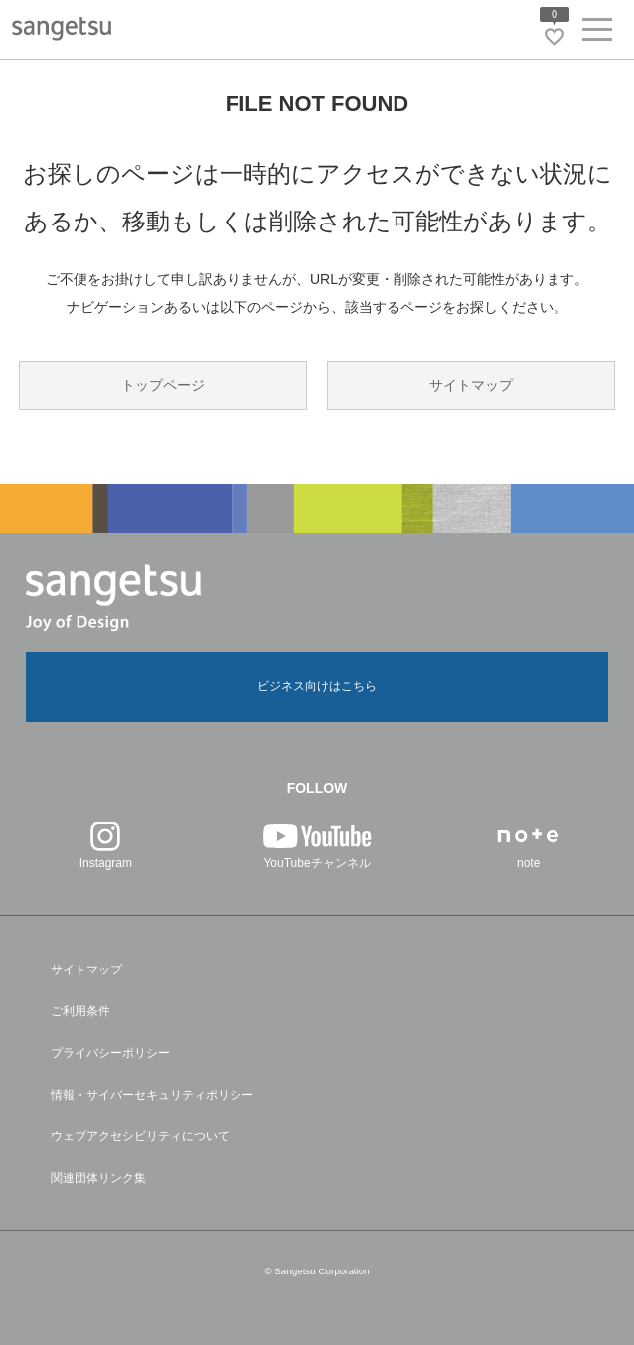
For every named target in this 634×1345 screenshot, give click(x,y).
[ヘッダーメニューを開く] (597, 33)
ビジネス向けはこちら (317, 686)
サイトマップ (471, 385)
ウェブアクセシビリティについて (140, 1136)
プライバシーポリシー (110, 1053)
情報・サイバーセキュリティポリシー (152, 1095)
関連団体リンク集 (98, 1178)
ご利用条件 (80, 1011)
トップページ (163, 385)
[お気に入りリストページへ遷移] (554, 37)
